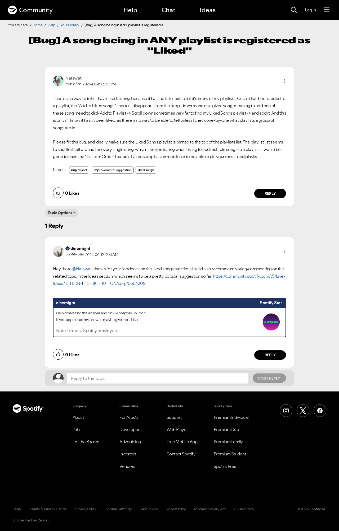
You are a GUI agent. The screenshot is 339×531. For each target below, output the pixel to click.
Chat (168, 10)
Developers (130, 429)
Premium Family (228, 442)
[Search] (293, 10)
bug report (79, 170)
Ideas (208, 10)
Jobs (77, 429)
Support (174, 417)
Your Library (69, 25)
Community (30, 10)
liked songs (145, 170)
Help (130, 10)
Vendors (127, 466)
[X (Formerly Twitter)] (303, 410)
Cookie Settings (118, 509)
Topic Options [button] (60, 212)
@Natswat (82, 269)
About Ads (149, 509)
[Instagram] (286, 410)
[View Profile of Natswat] (73, 78)
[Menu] (326, 10)
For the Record (86, 442)
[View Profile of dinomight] (80, 248)
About (78, 417)
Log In (310, 10)
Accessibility (176, 509)
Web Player (177, 429)
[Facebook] (320, 410)
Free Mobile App (182, 442)
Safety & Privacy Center (48, 509)
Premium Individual (231, 417)
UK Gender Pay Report (30, 520)
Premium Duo (226, 429)
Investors (128, 454)
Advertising (130, 442)
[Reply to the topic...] (157, 378)
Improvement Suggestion (112, 170)
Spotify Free (225, 466)
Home (38, 25)
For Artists (129, 417)
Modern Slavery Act (209, 509)
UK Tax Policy (244, 509)
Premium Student (230, 454)
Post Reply (269, 378)
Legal (17, 509)
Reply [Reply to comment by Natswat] (270, 193)
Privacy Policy (85, 509)
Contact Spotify (181, 454)
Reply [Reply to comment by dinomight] (270, 355)
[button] (285, 81)
